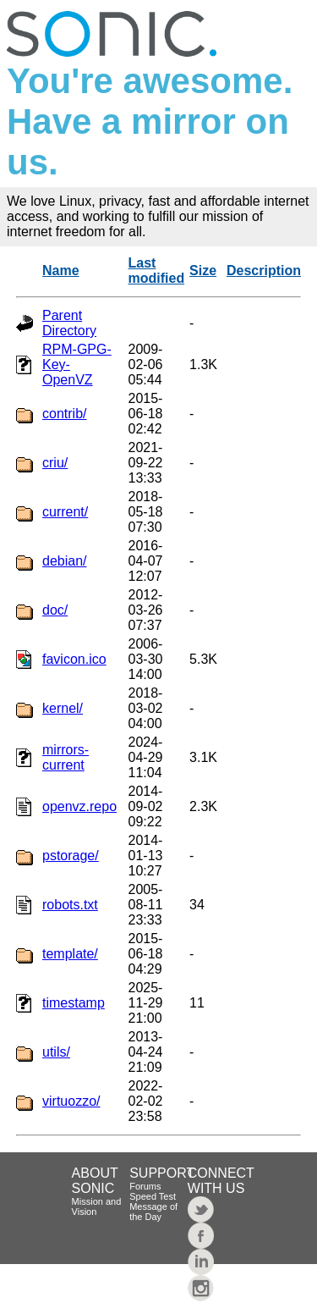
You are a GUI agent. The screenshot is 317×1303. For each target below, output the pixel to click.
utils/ (56, 1052)
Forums (145, 1186)
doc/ (55, 610)
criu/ (55, 462)
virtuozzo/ (71, 1101)
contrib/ (64, 413)
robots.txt (70, 904)
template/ (70, 954)
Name (60, 270)
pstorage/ (70, 855)
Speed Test (152, 1196)
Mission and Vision (97, 1206)
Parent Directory (69, 323)
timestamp (73, 1003)
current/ (65, 512)
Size (202, 270)
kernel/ (62, 708)
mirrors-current (65, 757)
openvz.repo (79, 806)
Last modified (156, 270)
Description (264, 270)
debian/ (64, 561)
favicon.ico (74, 659)
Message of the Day (153, 1211)
